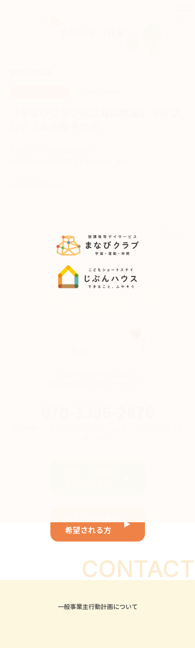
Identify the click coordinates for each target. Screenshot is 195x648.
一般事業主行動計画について (98, 606)
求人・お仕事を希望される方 (92, 524)
